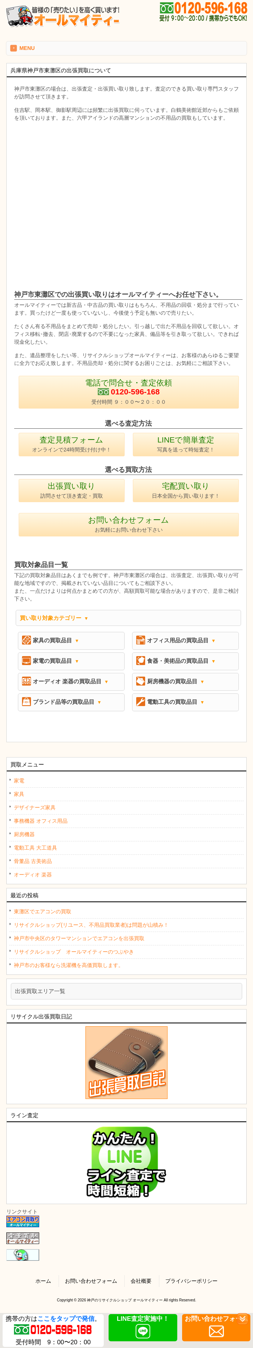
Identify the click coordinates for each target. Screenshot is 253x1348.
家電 (19, 781)
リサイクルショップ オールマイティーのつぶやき (74, 952)
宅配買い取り (186, 490)
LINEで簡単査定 (186, 444)
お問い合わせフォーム (128, 524)
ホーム (43, 1281)
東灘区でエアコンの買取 (42, 911)
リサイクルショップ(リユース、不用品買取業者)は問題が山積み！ (91, 925)
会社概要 (141, 1281)
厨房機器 (24, 834)
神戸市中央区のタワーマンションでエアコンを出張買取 (79, 938)
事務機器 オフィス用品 (41, 821)
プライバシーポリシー (191, 1281)
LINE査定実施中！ (143, 1318)
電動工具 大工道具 (35, 848)
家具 (19, 794)
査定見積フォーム (71, 444)
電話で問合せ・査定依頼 (128, 391)
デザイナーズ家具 (35, 807)
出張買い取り (71, 490)
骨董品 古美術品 (33, 861)
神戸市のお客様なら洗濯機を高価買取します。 (69, 965)
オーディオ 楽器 (33, 875)
